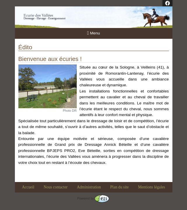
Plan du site (119, 187)
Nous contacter (56, 187)
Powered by (93, 198)
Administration (89, 187)
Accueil (28, 187)
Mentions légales (151, 187)
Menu (93, 33)
